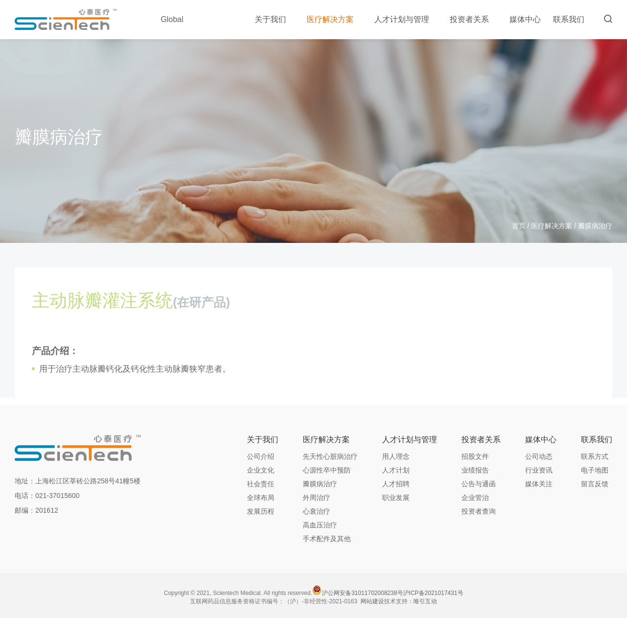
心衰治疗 (316, 511)
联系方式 (594, 456)
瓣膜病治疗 (320, 484)
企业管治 (475, 497)
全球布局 (260, 497)
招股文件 (475, 456)
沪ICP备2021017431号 (433, 593)
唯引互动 (425, 601)
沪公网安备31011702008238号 (362, 593)
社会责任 (260, 484)
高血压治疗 (320, 525)
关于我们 (274, 19)
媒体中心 (525, 19)
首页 (519, 226)
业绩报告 (475, 470)
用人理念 (396, 456)
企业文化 (260, 470)
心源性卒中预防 (327, 470)
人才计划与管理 (405, 19)
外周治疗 (316, 497)
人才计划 (396, 470)
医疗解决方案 (334, 19)
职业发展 (396, 497)
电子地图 (594, 470)
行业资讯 (539, 470)
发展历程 (260, 511)
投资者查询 (478, 511)
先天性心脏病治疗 (330, 456)
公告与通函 (478, 484)
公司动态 (539, 456)
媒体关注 (539, 484)
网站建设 (372, 601)
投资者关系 (473, 19)
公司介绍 (260, 456)
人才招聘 (396, 484)
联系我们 (568, 19)
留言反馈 (594, 484)
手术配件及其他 (327, 539)
